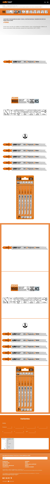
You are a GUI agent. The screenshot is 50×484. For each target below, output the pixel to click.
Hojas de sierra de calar (12, 5)
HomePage (5, 461)
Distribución (6, 463)
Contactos (6, 467)
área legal (5, 464)
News (26, 463)
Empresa (27, 461)
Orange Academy (29, 467)
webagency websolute (8, 481)
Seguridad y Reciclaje (8, 465)
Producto (5, 427)
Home (4, 5)
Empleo (27, 465)
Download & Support (30, 464)
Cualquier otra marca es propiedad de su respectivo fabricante (10, 474)
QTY (27, 431)
